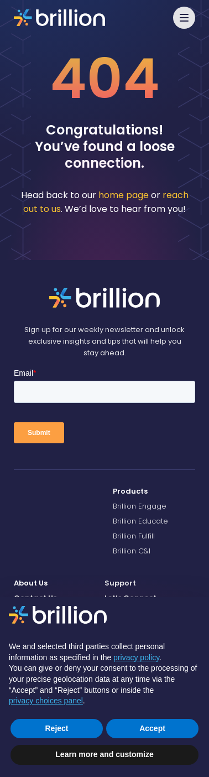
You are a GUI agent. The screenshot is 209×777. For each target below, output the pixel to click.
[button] (184, 18)
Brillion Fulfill (134, 536)
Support (120, 583)
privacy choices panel (46, 700)
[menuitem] (154, 491)
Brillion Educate (140, 521)
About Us (31, 583)
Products (130, 491)
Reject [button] (56, 728)
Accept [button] (152, 728)
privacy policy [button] (136, 657)
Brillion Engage (139, 506)
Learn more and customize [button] (104, 754)
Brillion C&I (131, 551)
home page (123, 195)
